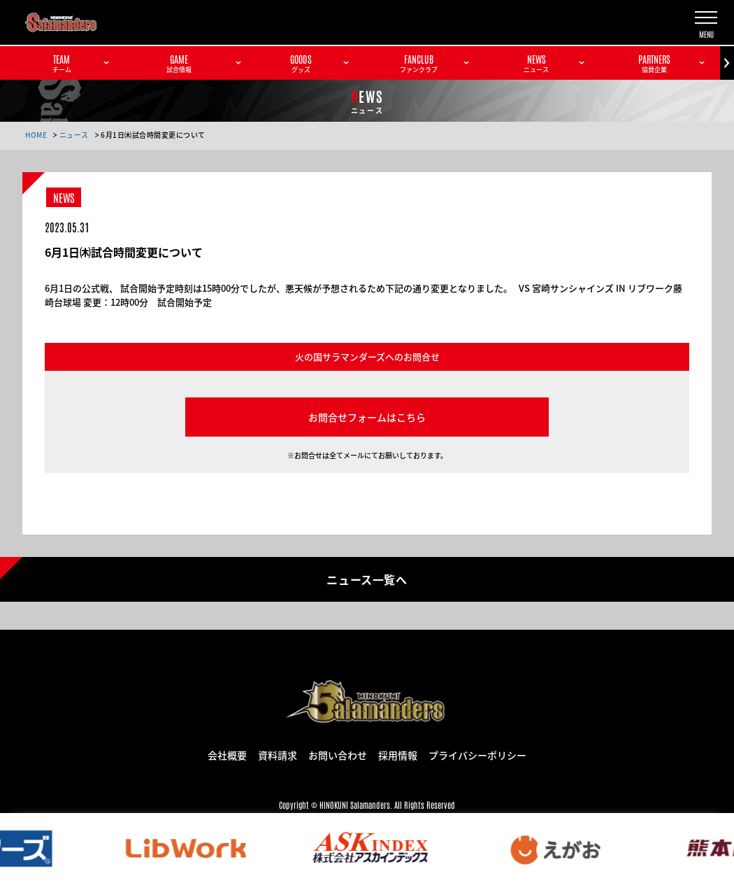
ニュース (74, 134)
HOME (36, 134)
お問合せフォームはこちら (367, 417)
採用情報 (397, 754)
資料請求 (277, 754)
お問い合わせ (337, 754)
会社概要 (227, 754)
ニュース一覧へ (366, 579)
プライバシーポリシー (477, 754)
